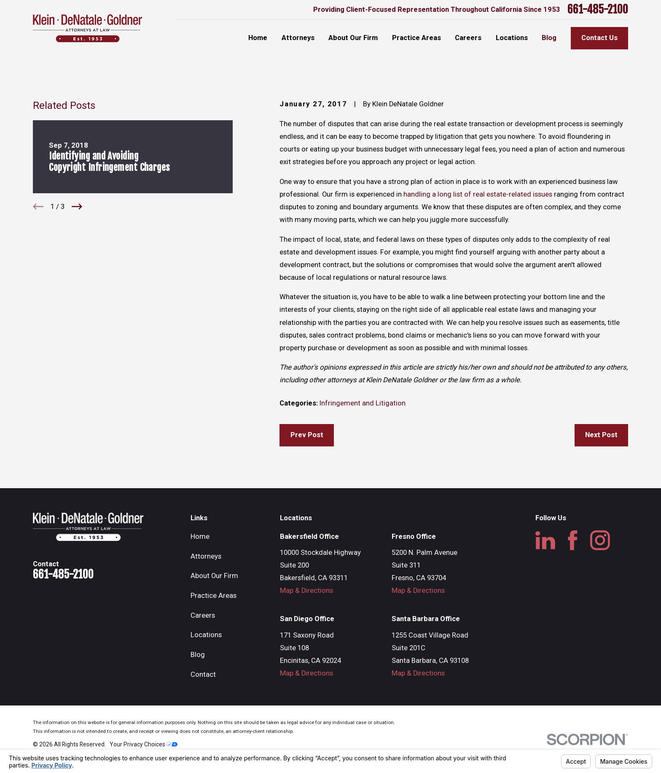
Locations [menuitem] (512, 38)
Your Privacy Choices (143, 744)
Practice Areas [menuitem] (416, 38)
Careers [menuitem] (468, 38)
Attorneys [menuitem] (298, 38)
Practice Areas (213, 596)
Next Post (601, 435)
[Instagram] (600, 540)
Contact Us (599, 38)
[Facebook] (573, 540)
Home (200, 536)
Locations (206, 635)
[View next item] (77, 206)
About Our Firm (214, 576)
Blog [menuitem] (549, 38)
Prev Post (306, 435)
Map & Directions (306, 591)
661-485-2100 (597, 9)
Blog (198, 655)
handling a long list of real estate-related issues (477, 194)
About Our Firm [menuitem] (353, 38)
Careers (203, 615)
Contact (203, 674)
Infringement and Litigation (363, 403)
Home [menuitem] (257, 38)
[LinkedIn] (545, 540)
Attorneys (206, 556)
